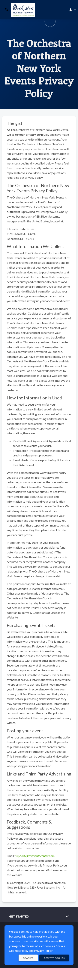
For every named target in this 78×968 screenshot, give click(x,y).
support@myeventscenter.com (35, 856)
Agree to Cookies (54, 958)
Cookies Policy (18, 950)
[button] (72, 10)
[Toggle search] (6, 10)
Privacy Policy (43, 950)
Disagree (28, 958)
